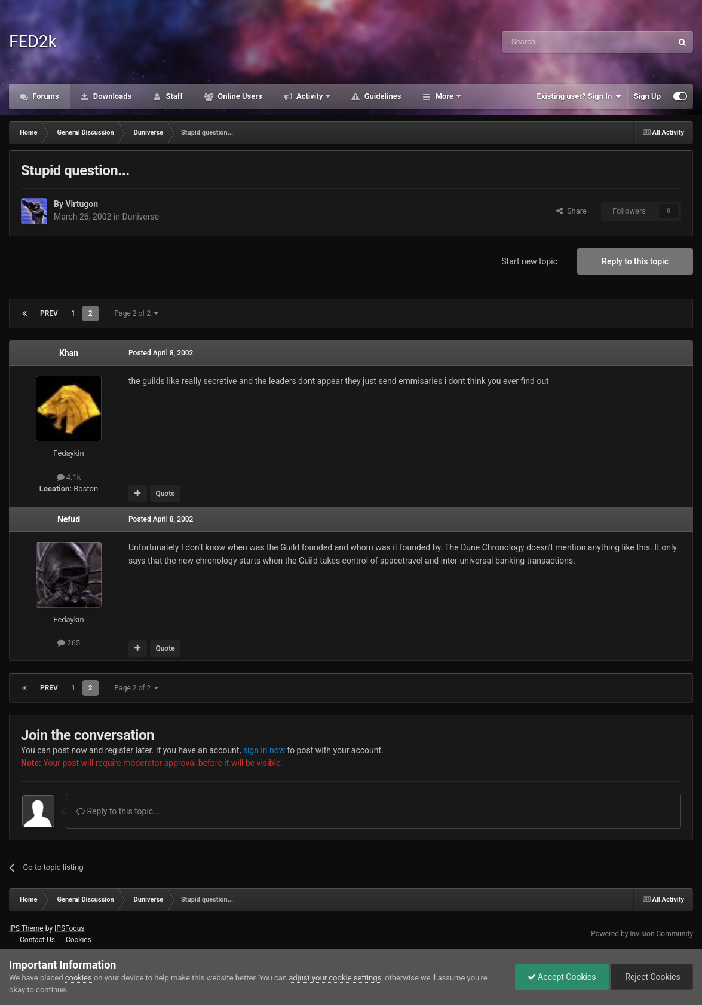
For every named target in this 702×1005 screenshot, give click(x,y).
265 (68, 642)
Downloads (111, 96)
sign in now (264, 750)
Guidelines (381, 96)
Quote (164, 493)
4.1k (69, 477)
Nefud (68, 519)
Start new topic (529, 261)
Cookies (78, 940)
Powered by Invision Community (642, 934)
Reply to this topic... (118, 811)
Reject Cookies (651, 977)
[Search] (558, 42)
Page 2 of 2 (137, 313)
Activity (310, 96)
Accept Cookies (562, 977)
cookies (78, 977)
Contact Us (37, 940)
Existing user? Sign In (579, 96)
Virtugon (81, 204)
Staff (173, 96)
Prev (49, 313)
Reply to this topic (635, 261)
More (444, 96)
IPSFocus (69, 928)
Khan (68, 353)
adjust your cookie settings (335, 977)
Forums (44, 96)
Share (571, 210)
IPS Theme (26, 928)
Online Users (239, 96)
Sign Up (647, 96)
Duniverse (141, 216)
